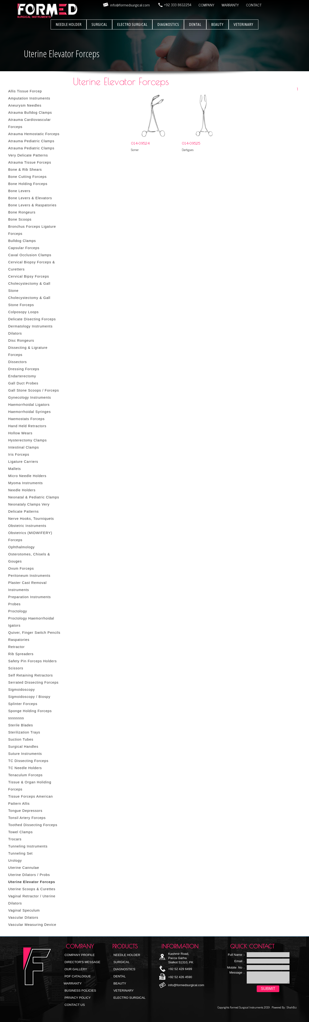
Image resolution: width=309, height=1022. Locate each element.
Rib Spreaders (21, 654)
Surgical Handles (23, 746)
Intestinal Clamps (23, 447)
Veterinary (123, 990)
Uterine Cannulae (23, 868)
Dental (119, 976)
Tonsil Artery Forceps (27, 818)
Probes (14, 604)
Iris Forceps (18, 454)
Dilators (15, 333)
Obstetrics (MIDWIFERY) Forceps (30, 536)
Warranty (73, 983)
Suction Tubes (21, 739)
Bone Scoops (20, 219)
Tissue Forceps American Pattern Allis (30, 800)
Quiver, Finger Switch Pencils (34, 632)
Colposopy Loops (23, 312)
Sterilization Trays (24, 732)
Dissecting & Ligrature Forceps (28, 351)
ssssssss (16, 718)
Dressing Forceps (23, 369)
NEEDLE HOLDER (69, 24)
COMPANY (206, 5)
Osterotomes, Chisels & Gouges (29, 557)
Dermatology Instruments (30, 326)
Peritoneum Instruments (29, 575)
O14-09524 (140, 143)
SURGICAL (99, 24)
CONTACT (253, 5)
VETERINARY (243, 24)
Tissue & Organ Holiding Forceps (29, 785)
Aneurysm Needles (25, 105)
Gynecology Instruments (29, 397)
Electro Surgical (129, 997)
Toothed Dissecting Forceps (33, 825)
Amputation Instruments (29, 98)
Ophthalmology (21, 547)
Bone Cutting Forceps (27, 177)
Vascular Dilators (23, 917)
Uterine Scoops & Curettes (32, 889)
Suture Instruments (25, 754)
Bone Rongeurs (22, 212)
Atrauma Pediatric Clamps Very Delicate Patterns (31, 151)
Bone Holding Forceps (28, 184)
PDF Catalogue (77, 976)
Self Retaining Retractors (30, 675)
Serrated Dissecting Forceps (33, 682)
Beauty (119, 983)
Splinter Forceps (23, 704)
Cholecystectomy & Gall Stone (29, 287)
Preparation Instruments (29, 597)
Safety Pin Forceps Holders (32, 661)
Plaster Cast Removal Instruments (27, 586)
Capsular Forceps (24, 248)
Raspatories (18, 640)
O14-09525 (191, 143)
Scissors (15, 668)
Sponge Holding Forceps (30, 711)
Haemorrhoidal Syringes (29, 412)
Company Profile (79, 955)
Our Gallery (75, 969)
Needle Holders (22, 490)
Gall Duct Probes (23, 383)
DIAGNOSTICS (168, 24)
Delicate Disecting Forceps (32, 319)
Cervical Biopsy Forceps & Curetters (31, 265)
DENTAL (195, 24)
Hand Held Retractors (27, 426)
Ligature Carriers (23, 462)
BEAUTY (217, 24)
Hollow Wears (20, 433)
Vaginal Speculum (24, 910)
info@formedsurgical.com (186, 985)
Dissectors (17, 362)
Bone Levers (19, 191)
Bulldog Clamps (22, 241)
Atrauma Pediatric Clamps (31, 141)
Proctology (17, 611)
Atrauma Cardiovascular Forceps (29, 123)
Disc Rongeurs (21, 340)
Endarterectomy (22, 376)
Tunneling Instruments (28, 846)
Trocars (15, 839)
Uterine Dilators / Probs (29, 875)
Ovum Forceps (21, 568)
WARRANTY (230, 5)
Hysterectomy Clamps (27, 440)
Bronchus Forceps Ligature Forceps (32, 230)
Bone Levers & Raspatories (32, 205)
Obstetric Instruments (27, 526)
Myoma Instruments (25, 483)
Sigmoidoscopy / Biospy (29, 697)
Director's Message (82, 962)
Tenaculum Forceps (25, 775)
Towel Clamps (20, 832)
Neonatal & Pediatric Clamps (33, 497)
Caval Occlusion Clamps (30, 255)
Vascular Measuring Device (32, 925)
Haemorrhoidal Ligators (29, 405)
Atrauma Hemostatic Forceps (34, 134)
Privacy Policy (77, 997)
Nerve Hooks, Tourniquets (31, 518)
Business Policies (80, 990)
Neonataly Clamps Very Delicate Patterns (29, 507)
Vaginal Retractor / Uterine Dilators (32, 899)
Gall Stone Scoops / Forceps (33, 390)
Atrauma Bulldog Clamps (30, 112)
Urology (15, 860)
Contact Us (74, 1005)
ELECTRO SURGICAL (132, 24)
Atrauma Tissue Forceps (29, 162)
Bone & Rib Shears (25, 169)
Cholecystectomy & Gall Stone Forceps (29, 301)
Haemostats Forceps (26, 419)
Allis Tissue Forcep (25, 91)
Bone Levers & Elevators (30, 198)
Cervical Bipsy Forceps (28, 276)
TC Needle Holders (25, 768)
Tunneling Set (20, 853)
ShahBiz (291, 1007)
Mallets (14, 469)
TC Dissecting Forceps (28, 761)
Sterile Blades (20, 725)
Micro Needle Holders (27, 476)
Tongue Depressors (25, 811)
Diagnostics (124, 969)
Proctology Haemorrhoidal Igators (31, 621)
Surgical (121, 962)
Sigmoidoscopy (21, 689)
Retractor (16, 647)
